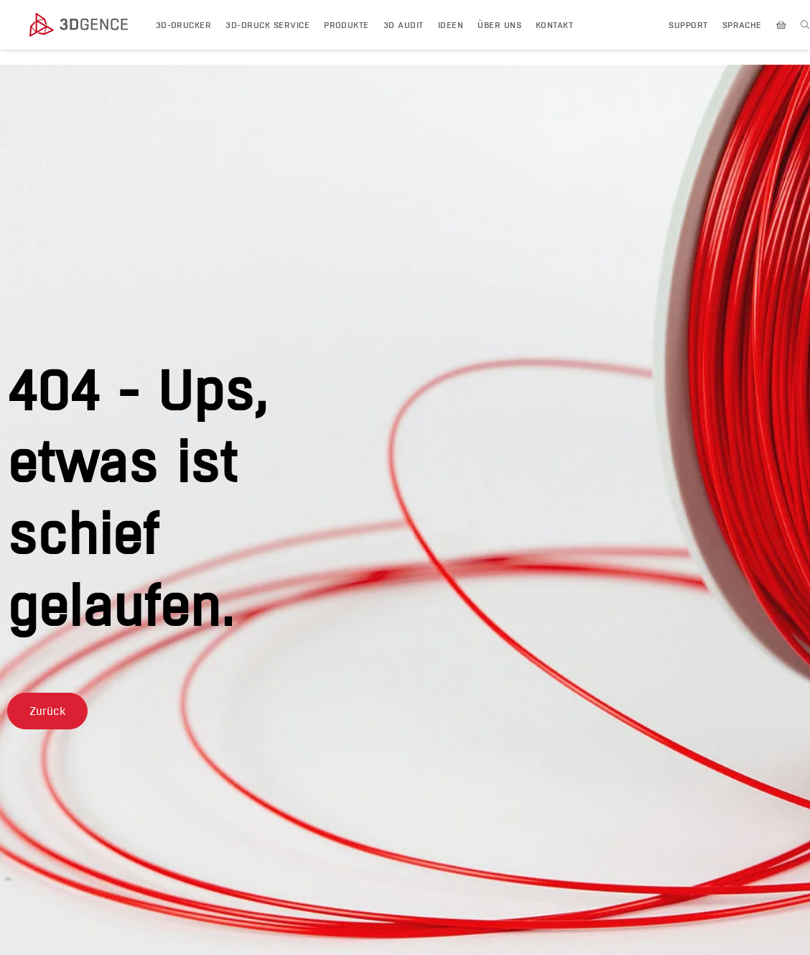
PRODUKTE (346, 24)
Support (688, 24)
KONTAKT (554, 24)
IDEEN (450, 24)
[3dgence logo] (85, 25)
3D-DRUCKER (184, 24)
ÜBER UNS (499, 24)
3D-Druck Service (267, 24)
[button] (47, 711)
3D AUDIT (403, 24)
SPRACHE (742, 24)
